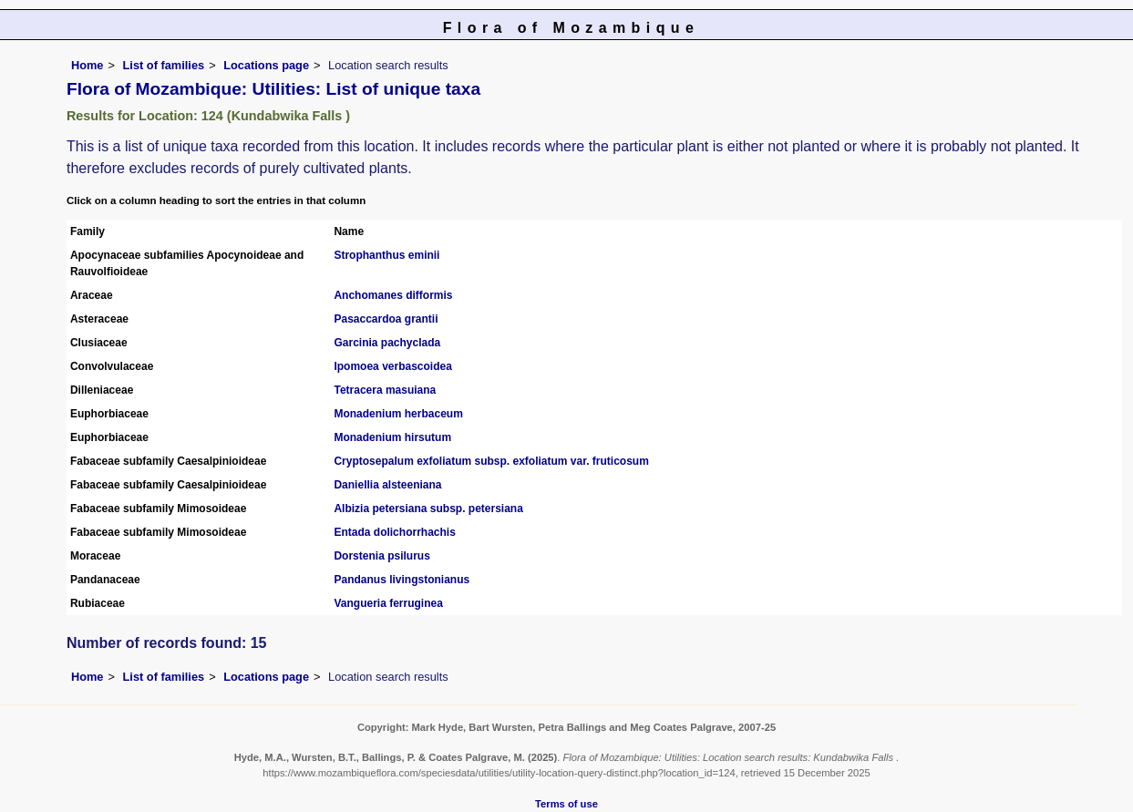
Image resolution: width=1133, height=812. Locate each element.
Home (87, 65)
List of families (164, 65)
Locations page (266, 65)
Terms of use (566, 803)
